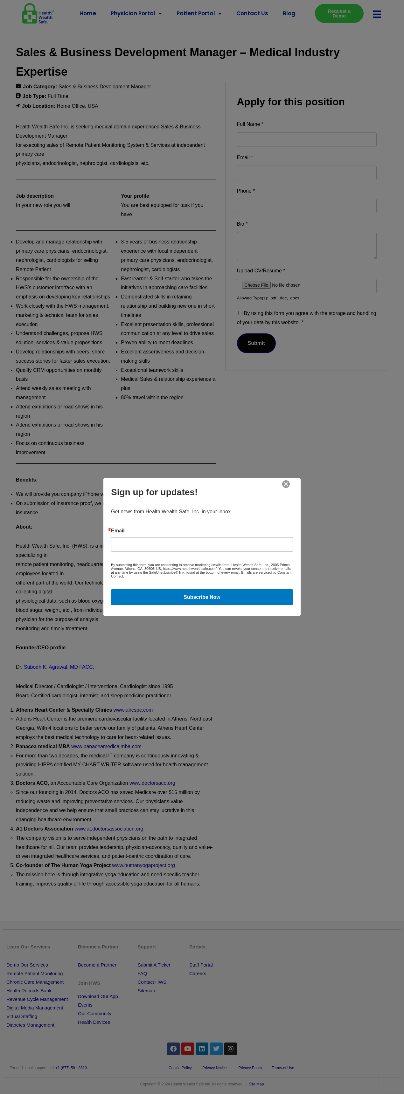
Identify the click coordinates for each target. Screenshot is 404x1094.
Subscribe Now (202, 597)
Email (118, 530)
